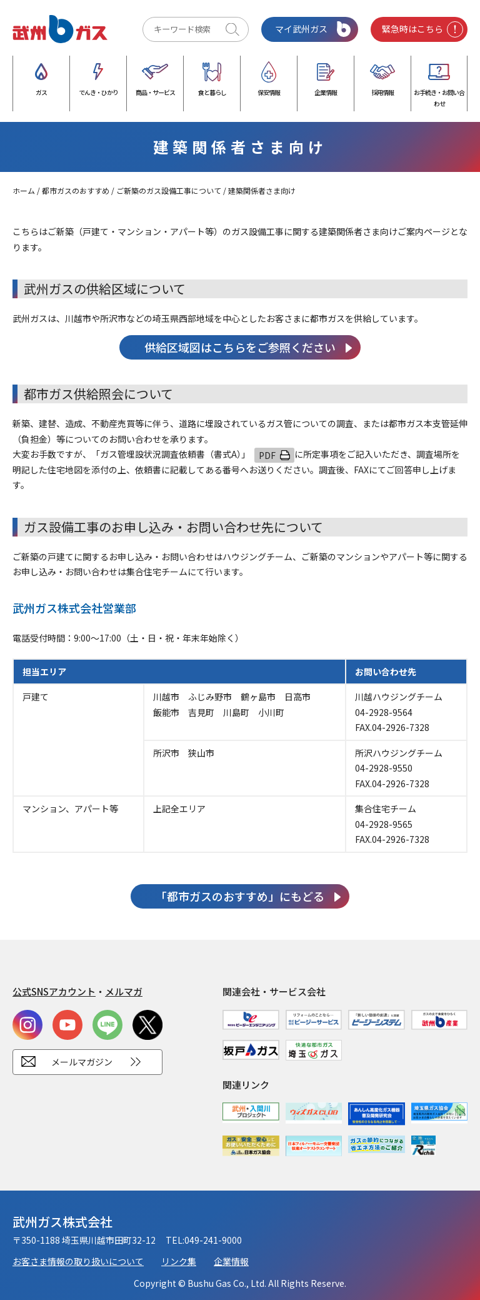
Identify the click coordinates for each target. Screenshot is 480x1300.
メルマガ (123, 991)
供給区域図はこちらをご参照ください (240, 347)
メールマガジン (81, 1062)
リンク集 (178, 1261)
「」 (170, 454)
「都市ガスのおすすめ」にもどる (240, 896)
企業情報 (231, 1261)
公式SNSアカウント (54, 991)
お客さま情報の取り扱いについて (78, 1261)
